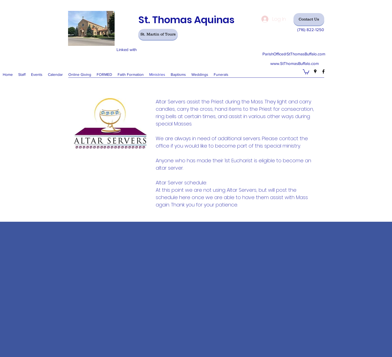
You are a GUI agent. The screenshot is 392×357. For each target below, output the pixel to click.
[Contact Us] (308, 19)
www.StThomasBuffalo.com (294, 63)
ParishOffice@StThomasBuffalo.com (293, 54)
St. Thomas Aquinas (186, 20)
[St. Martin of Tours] (158, 34)
